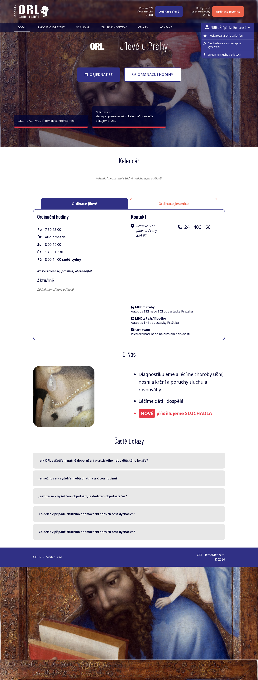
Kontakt (166, 27)
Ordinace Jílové (169, 11)
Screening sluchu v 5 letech (222, 54)
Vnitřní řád (54, 557)
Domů (22, 27)
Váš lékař (83, 27)
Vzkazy (143, 27)
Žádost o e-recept (51, 27)
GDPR (37, 557)
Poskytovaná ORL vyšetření (223, 35)
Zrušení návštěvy (114, 27)
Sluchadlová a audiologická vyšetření (222, 45)
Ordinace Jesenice (228, 11)
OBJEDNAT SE (99, 74)
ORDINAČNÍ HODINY (152, 74)
